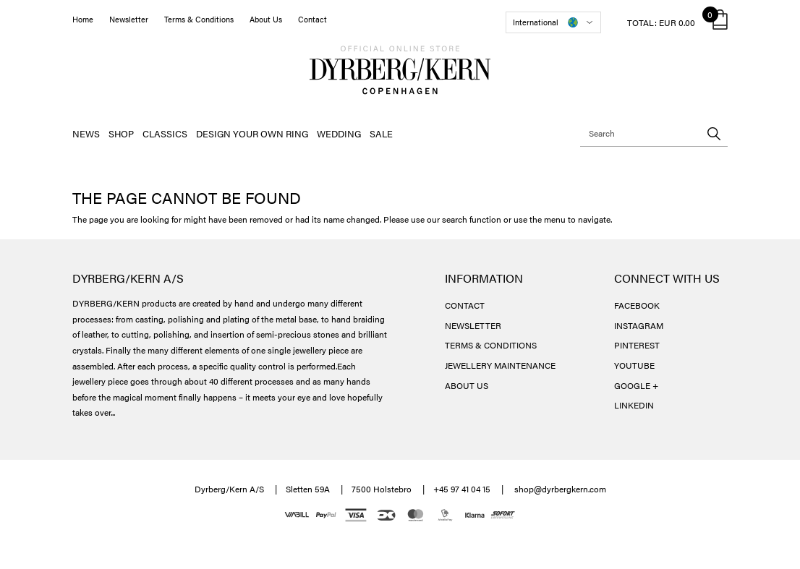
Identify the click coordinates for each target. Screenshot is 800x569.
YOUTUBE (634, 365)
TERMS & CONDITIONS (491, 344)
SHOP (121, 133)
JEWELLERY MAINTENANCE (500, 365)
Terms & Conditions (199, 19)
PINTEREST (637, 344)
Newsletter (128, 19)
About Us (266, 19)
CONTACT (465, 305)
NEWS (86, 133)
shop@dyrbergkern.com (560, 488)
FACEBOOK (637, 305)
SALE (381, 133)
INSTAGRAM (638, 325)
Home (82, 19)
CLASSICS (164, 133)
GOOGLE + (636, 385)
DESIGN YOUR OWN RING (252, 133)
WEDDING (339, 133)
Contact (312, 19)
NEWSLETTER (473, 325)
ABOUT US (466, 385)
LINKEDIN (634, 404)
